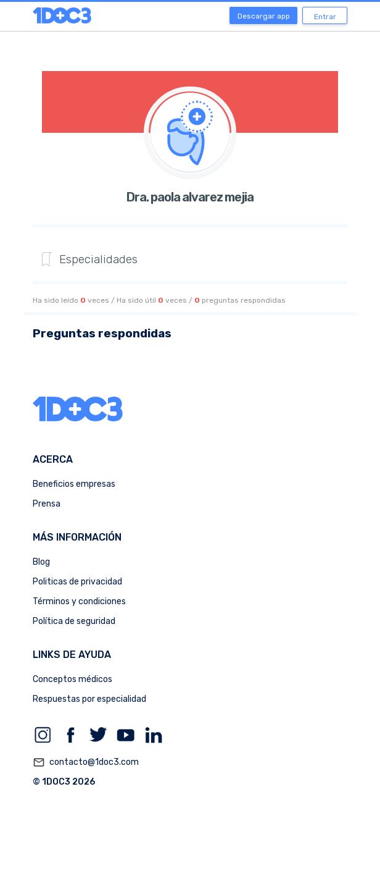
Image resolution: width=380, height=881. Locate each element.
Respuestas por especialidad (89, 699)
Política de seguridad (74, 621)
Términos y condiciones (79, 601)
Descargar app (264, 16)
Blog (41, 562)
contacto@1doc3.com (86, 762)
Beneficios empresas (74, 484)
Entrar (325, 16)
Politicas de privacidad (77, 581)
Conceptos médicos (72, 679)
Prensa (46, 504)
